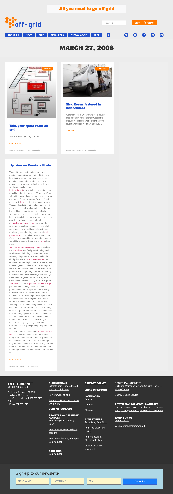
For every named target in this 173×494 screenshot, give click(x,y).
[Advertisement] (144, 134)
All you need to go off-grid (86, 8)
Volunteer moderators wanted (130, 426)
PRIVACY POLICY (95, 383)
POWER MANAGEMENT (128, 383)
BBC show (17, 250)
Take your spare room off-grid (29, 127)
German (89, 404)
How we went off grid (59, 395)
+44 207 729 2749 (20, 404)
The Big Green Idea (36, 259)
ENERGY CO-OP (79, 35)
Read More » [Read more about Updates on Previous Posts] (15, 360)
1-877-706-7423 (35, 398)
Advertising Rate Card (96, 422)
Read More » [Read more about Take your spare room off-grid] (15, 143)
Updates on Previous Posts (30, 165)
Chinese (89, 410)
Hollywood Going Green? (24, 223)
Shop (97, 35)
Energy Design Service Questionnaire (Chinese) (139, 407)
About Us (13, 35)
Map (41, 35)
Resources (57, 35)
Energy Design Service (126, 395)
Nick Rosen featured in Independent (83, 106)
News (29, 35)
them (22, 202)
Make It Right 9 (16, 190)
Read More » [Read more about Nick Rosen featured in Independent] (72, 131)
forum (42, 241)
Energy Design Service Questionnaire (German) (139, 410)
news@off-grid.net (21, 395)
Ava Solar (13, 283)
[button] (108, 35)
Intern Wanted (122, 420)
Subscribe (140, 481)
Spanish (89, 399)
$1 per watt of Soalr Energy (39, 283)
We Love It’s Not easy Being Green (25, 247)
